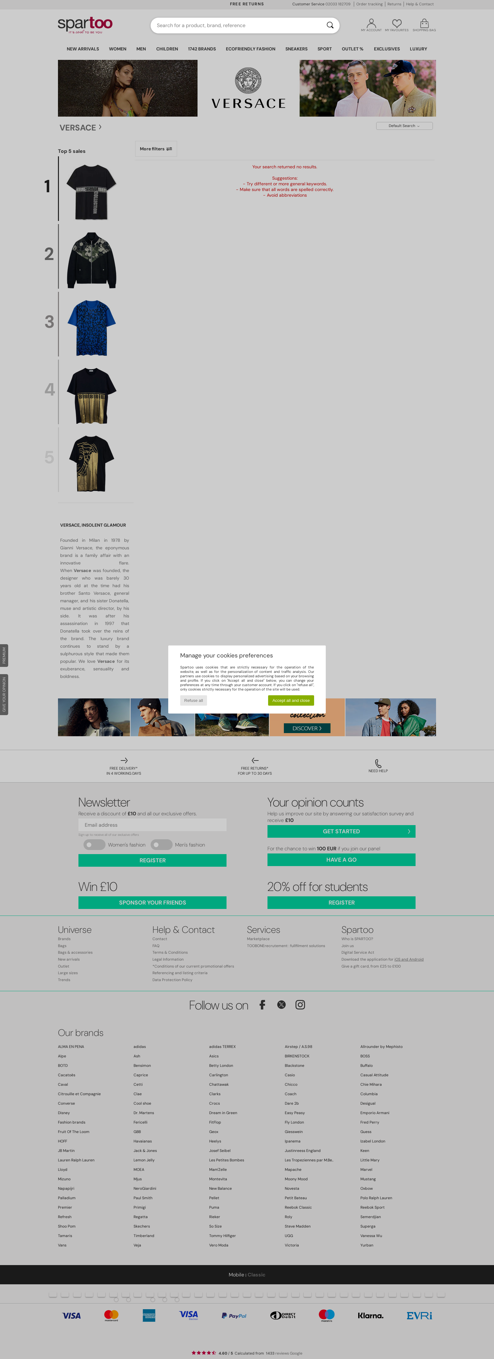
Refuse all (193, 700)
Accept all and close (291, 700)
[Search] (330, 25)
